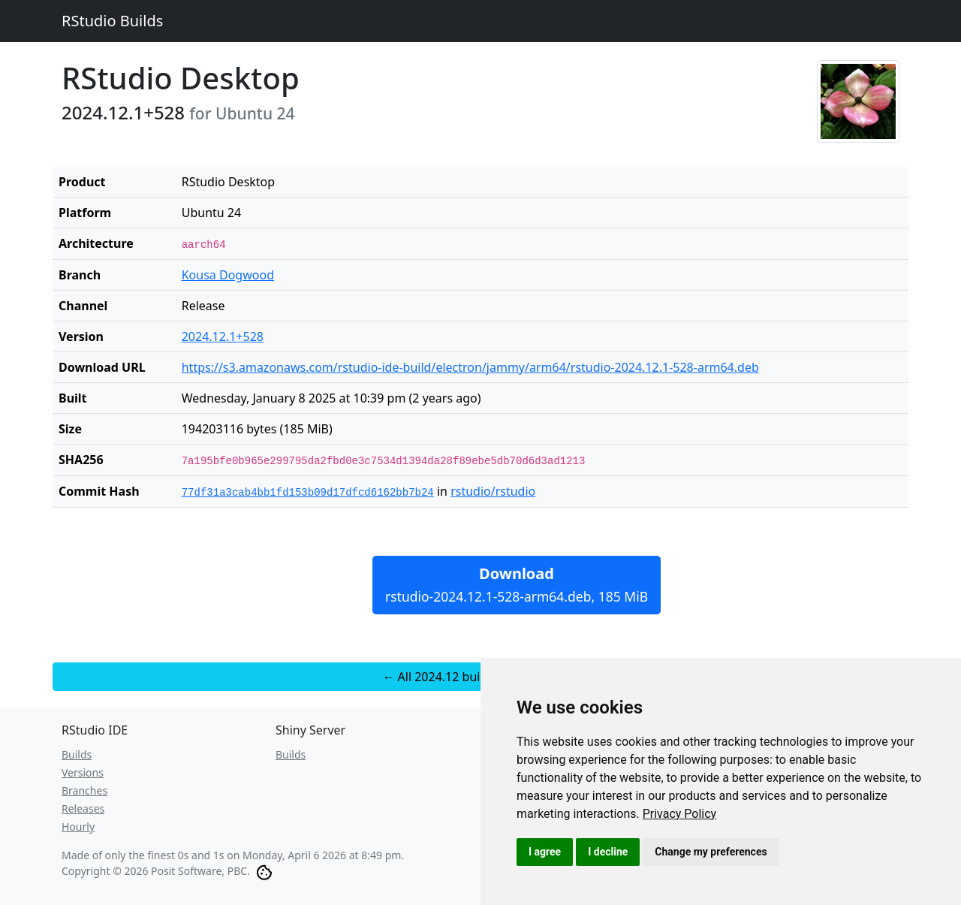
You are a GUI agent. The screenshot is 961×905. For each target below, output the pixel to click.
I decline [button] (608, 852)
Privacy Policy (680, 814)
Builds (77, 754)
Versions (83, 772)
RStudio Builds (112, 21)
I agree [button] (545, 852)
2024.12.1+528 (223, 336)
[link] (680, 814)
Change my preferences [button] (711, 852)
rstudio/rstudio (492, 491)
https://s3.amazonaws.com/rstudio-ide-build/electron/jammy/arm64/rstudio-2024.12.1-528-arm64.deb (470, 367)
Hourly (78, 826)
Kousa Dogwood (228, 275)
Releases (83, 808)
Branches (84, 790)
